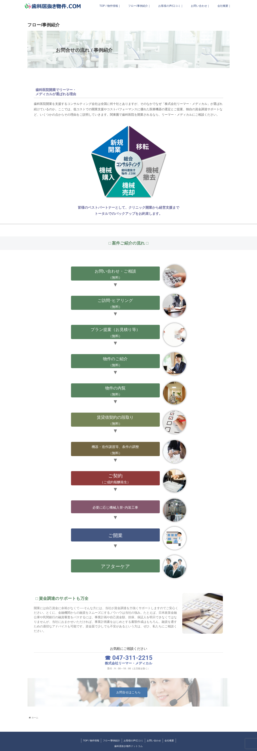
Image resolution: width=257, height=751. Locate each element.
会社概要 (169, 740)
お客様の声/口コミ (133, 740)
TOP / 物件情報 (91, 740)
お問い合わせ (154, 740)
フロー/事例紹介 (111, 740)
